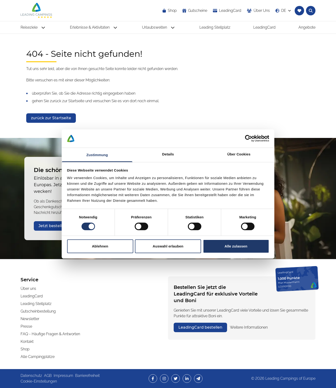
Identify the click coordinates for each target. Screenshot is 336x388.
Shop (25, 349)
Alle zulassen (235, 246)
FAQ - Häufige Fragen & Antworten (50, 334)
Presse (26, 326)
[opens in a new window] (227, 10)
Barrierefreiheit (87, 375)
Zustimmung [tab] (97, 155)
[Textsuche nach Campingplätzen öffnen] (310, 10)
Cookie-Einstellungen (39, 381)
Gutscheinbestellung (38, 311)
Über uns (28, 288)
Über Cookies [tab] (238, 154)
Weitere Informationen (249, 327)
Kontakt (27, 341)
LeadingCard (32, 296)
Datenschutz (31, 375)
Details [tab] (168, 154)
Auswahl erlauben (168, 246)
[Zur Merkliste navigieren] (299, 10)
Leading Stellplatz (36, 303)
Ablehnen (100, 246)
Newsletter (30, 319)
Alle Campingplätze (38, 356)
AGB (48, 375)
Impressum (63, 375)
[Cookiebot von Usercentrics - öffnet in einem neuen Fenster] (248, 138)
